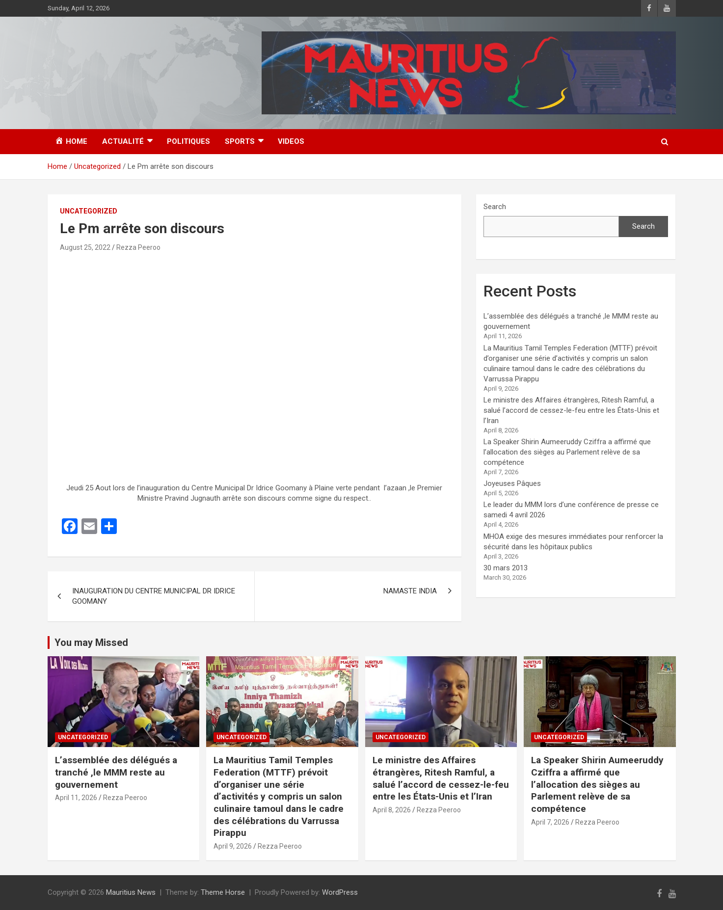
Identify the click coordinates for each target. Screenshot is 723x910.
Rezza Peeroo (138, 247)
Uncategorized (88, 211)
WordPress (340, 892)
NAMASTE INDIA (410, 591)
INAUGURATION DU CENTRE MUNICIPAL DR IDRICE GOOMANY (153, 596)
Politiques (188, 141)
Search (494, 206)
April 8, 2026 (392, 810)
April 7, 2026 (550, 822)
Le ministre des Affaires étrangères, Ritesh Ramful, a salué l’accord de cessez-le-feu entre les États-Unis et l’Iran (571, 410)
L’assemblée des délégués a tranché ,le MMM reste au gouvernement (116, 772)
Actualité (123, 141)
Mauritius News (131, 892)
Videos (291, 141)
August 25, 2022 (85, 247)
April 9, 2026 (233, 846)
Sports (240, 141)
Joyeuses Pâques (512, 483)
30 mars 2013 (505, 567)
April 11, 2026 (76, 798)
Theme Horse (223, 892)
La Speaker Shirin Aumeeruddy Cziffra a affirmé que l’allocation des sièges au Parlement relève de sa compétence (567, 452)
